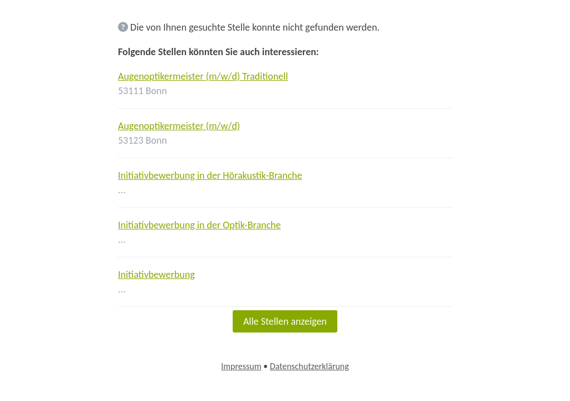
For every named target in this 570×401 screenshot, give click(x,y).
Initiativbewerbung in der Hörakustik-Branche (210, 175)
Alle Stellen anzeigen (285, 321)
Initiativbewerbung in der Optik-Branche (199, 225)
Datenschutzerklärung (309, 366)
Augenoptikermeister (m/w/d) (179, 126)
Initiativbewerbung (156, 274)
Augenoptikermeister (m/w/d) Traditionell (203, 76)
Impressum (241, 366)
